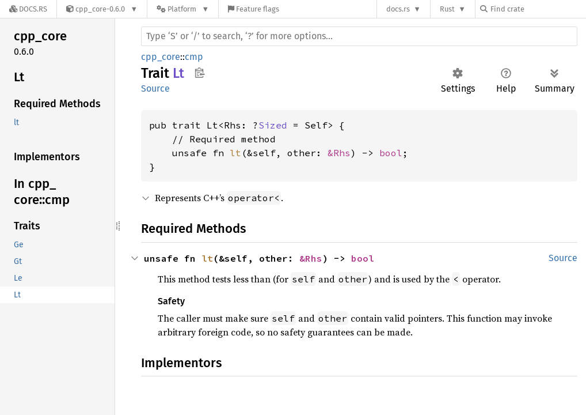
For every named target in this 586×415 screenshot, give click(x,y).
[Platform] (182, 9)
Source (155, 88)
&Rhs (339, 153)
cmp (194, 56)
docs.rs (398, 9)
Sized (272, 125)
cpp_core (160, 56)
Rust (447, 9)
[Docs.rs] (28, 9)
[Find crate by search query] (537, 9)
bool (390, 153)
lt (235, 153)
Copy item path (199, 72)
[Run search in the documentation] (359, 36)
